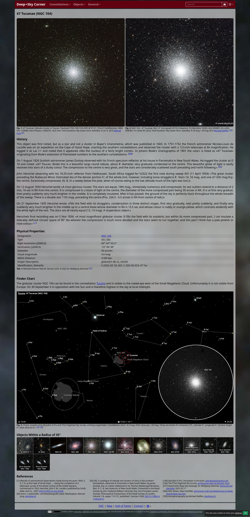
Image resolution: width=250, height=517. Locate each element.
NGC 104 (106, 235)
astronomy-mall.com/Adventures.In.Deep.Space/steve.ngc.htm (199, 492)
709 (231, 130)
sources (77, 511)
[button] (60, 4)
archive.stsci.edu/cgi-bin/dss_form (213, 483)
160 (41, 427)
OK (245, 513)
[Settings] (148, 506)
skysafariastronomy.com (216, 480)
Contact (138, 506)
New (109, 506)
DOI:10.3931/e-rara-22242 (51, 491)
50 (220, 166)
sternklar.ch (30, 496)
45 (23, 133)
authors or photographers (94, 511)
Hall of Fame (123, 506)
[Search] (224, 4)
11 (35, 222)
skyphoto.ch (210, 496)
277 (90, 268)
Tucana (101, 283)
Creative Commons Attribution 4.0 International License (175, 511)
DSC (101, 506)
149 (38, 427)
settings (238, 513)
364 (130, 153)
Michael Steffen (221, 130)
